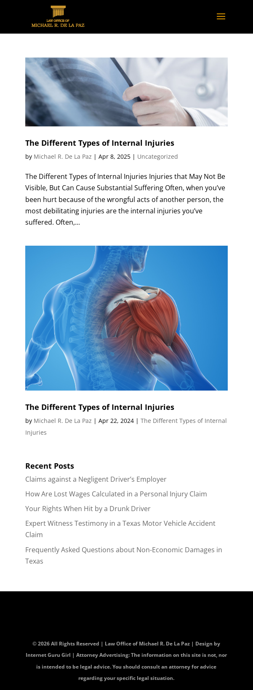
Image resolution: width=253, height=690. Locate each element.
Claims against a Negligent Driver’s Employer (96, 479)
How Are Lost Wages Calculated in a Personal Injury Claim (116, 493)
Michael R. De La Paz (63, 156)
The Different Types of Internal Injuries (99, 143)
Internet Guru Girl (49, 655)
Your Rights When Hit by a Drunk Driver (88, 508)
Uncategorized (157, 156)
